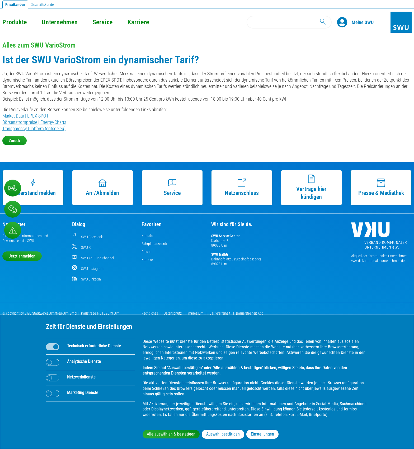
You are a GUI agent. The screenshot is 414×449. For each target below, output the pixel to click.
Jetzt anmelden (22, 256)
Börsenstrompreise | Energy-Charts (34, 122)
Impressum (195, 313)
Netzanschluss (242, 187)
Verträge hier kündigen (311, 187)
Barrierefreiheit (220, 313)
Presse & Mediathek (381, 187)
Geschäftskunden (43, 4)
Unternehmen (60, 22)
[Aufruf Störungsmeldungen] (12, 230)
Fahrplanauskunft (154, 244)
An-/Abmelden (102, 187)
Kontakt (147, 236)
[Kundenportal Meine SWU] (363, 22)
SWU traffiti (219, 254)
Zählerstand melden (33, 187)
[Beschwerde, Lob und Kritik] (12, 188)
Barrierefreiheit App (250, 313)
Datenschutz (173, 313)
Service (103, 22)
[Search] (289, 22)
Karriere (138, 22)
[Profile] (344, 22)
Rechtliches (150, 313)
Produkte (14, 22)
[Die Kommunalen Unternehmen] (378, 238)
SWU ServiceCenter (225, 236)
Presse (146, 252)
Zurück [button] (14, 140)
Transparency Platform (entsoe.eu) (33, 128)
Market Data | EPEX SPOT (25, 116)
